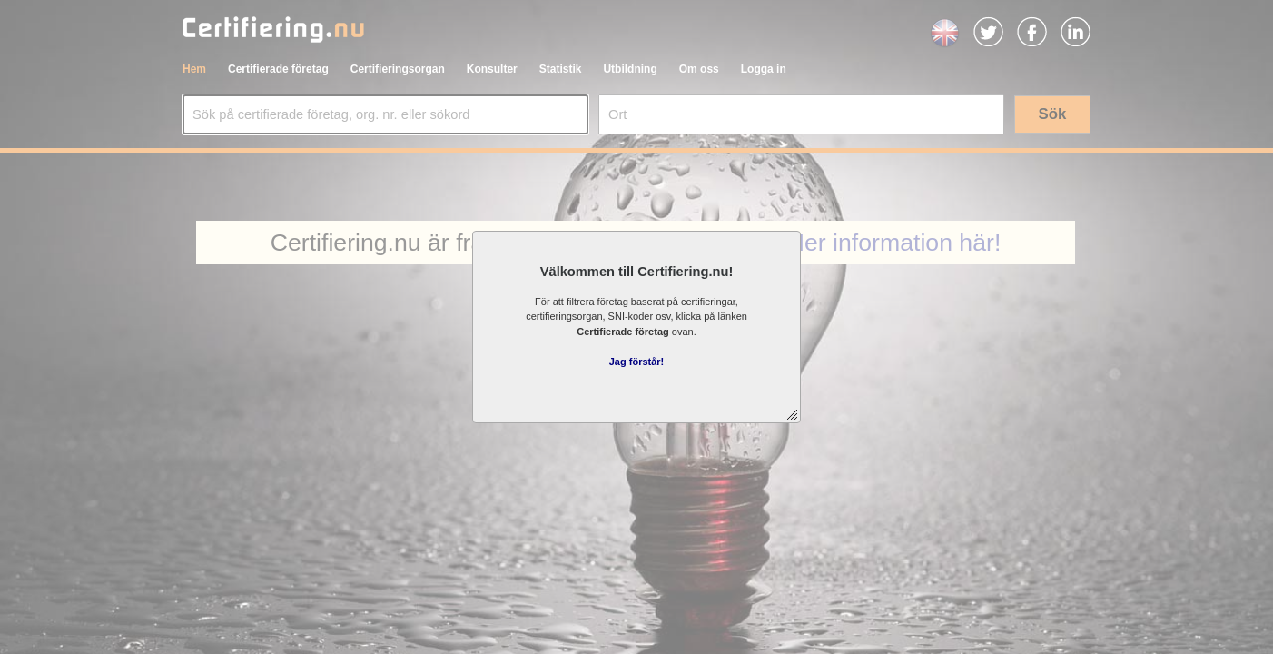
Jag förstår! (637, 361)
